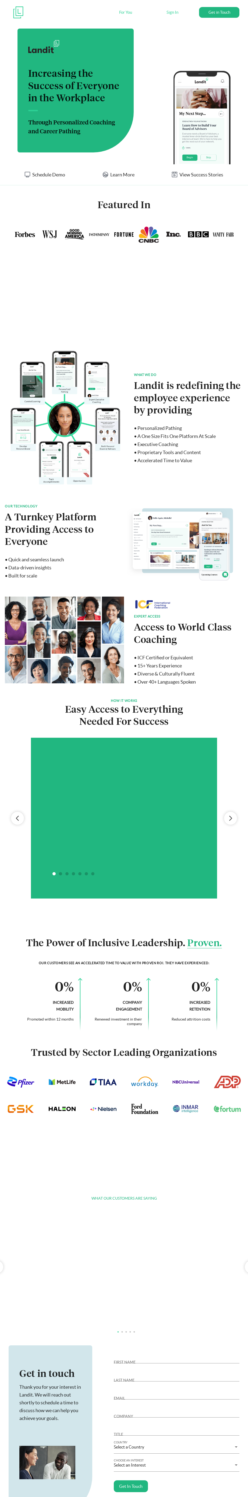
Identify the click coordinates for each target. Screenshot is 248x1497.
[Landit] (18, 16)
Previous (17, 818)
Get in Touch (219, 12)
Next (230, 818)
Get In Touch (131, 1486)
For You (125, 12)
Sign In (172, 12)
